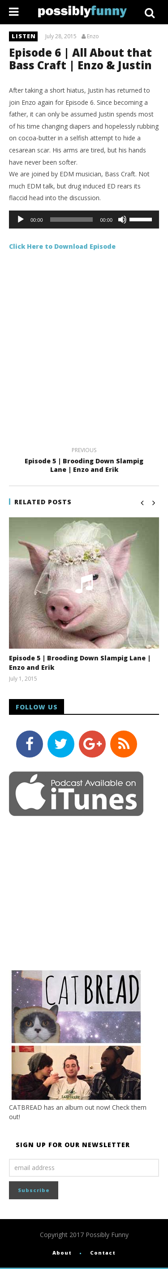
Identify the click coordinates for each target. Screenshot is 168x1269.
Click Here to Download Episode (62, 246)
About (62, 1252)
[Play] (20, 219)
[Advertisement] (84, 351)
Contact (103, 1252)
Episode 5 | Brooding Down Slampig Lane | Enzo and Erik (84, 461)
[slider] (71, 219)
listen (24, 36)
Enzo (93, 36)
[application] (84, 220)
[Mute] (122, 219)
